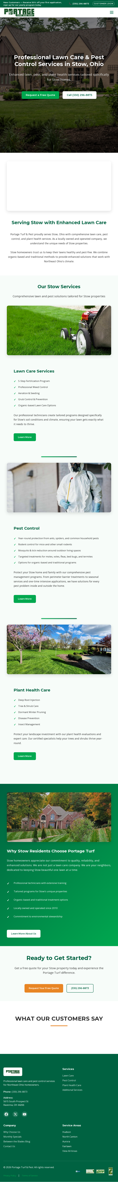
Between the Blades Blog (16, 1141)
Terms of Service (30, 1175)
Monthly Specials (12, 1137)
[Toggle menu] (112, 12)
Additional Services (72, 1090)
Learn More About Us (23, 933)
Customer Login (103, 4)
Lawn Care (68, 1075)
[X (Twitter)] (15, 1114)
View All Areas (69, 1151)
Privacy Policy (9, 1175)
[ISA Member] (111, 1172)
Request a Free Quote (40, 95)
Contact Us (9, 1146)
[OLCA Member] (90, 1172)
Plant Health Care (71, 1085)
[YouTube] (24, 1114)
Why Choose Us (11, 1132)
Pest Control (69, 1080)
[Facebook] (6, 1114)
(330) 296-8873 (80, 988)
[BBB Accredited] (80, 1172)
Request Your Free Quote (44, 988)
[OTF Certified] (100, 1172)
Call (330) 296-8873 (79, 95)
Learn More (25, 437)
